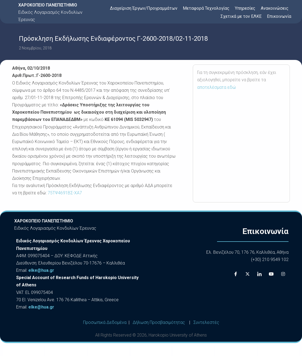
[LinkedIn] (259, 274)
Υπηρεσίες (245, 8)
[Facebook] (236, 274)
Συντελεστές (206, 322)
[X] (247, 274)
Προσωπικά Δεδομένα (104, 322)
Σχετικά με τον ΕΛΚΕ (241, 16)
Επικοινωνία (279, 16)
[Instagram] (283, 274)
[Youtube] (271, 274)
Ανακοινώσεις (275, 8)
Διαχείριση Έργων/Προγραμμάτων (143, 8)
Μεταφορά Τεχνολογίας (206, 8)
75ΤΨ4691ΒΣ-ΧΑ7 (65, 192)
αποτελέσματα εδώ (216, 87)
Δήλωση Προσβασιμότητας (159, 322)
